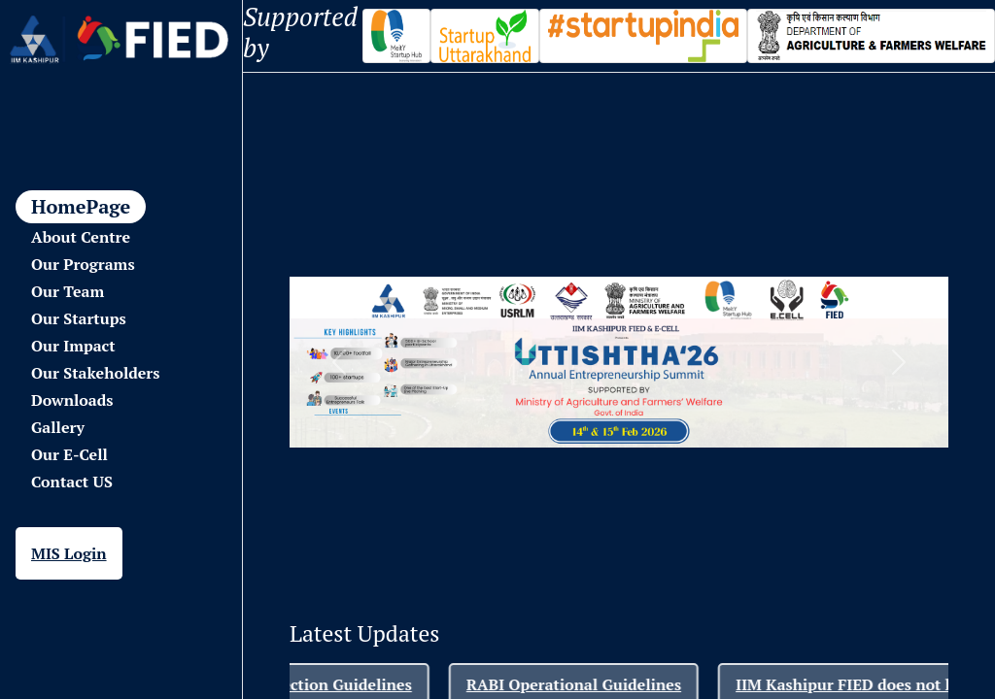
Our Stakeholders (95, 372)
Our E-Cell (69, 454)
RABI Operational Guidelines (595, 684)
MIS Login (69, 553)
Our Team (67, 291)
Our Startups (78, 318)
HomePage (80, 206)
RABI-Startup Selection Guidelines (305, 684)
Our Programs (83, 264)
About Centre (80, 237)
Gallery (58, 427)
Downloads (72, 400)
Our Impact (73, 345)
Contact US (72, 481)
